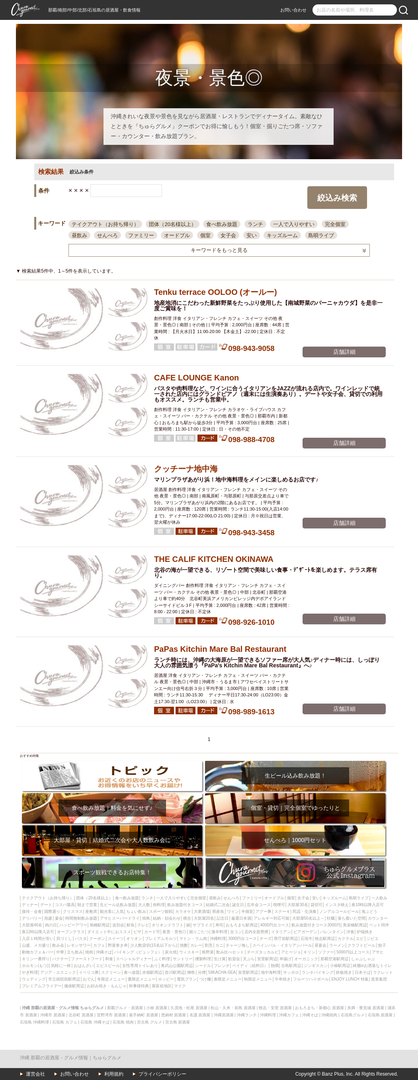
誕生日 (238, 905)
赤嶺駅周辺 (152, 972)
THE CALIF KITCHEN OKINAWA (213, 559)
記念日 (223, 918)
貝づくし (64, 938)
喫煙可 (279, 905)
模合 (187, 918)
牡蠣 (331, 918)
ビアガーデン (305, 932)
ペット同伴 (379, 925)
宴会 (59, 918)
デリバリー (32, 918)
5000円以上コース (352, 952)
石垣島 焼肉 (123, 1022)
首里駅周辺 (248, 972)
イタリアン (281, 932)
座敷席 (91, 911)
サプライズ (203, 925)
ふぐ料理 (162, 959)
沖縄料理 (218, 938)
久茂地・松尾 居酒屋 (188, 1008)
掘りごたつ (199, 932)
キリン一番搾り (36, 959)
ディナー (30, 905)
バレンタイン (332, 932)
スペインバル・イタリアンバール (282, 945)
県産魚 (218, 911)
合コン (236, 932)
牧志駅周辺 (325, 938)
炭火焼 (171, 952)
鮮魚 (131, 925)
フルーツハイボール (311, 979)
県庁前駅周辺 (286, 938)
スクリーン (111, 972)
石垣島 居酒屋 (380, 1015)
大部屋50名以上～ (308, 918)
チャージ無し (238, 945)
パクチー (60, 959)
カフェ (99, 945)
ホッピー (166, 979)
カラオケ (183, 911)
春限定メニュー (228, 979)
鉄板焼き (344, 972)
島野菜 (208, 952)
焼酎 (184, 945)
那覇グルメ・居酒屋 (125, 1008)
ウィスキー (189, 952)
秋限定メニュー (258, 979)
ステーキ (282, 911)
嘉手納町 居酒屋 (143, 1015)
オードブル (177, 235)
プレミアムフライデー (42, 986)
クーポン (97, 938)
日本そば (363, 972)
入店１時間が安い (38, 938)
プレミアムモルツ (161, 938)
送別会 (118, 925)
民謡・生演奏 (304, 911)
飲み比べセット (230, 952)
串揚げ (285, 959)
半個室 (247, 911)
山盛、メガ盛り (36, 945)
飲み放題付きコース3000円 (315, 925)
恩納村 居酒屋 (173, 1015)
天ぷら (249, 959)
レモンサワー (79, 945)
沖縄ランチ (247, 1015)
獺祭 (191, 972)
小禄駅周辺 (340, 965)
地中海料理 (271, 972)
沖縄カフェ (289, 1015)
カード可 (152, 932)
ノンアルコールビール (339, 911)
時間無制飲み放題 (81, 918)
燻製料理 (203, 959)
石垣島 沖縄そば (94, 1022)
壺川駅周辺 (175, 972)
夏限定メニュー (142, 979)
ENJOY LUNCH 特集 (349, 979)
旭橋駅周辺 (99, 925)
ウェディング (34, 979)
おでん (89, 979)
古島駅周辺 (291, 965)
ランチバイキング (318, 972)
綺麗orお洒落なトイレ (372, 965)
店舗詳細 (344, 352)
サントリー (183, 959)
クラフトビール (361, 945)
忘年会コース (259, 905)
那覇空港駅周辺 (334, 959)
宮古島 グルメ (149, 1022)
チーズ (266, 938)
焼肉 (89, 952)
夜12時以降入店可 (38, 932)
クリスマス (73, 911)
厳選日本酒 (241, 918)
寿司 (219, 925)
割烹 (209, 945)
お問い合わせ (293, 10)
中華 (60, 952)
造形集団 (379, 979)
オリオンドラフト (168, 925)
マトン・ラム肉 (193, 938)
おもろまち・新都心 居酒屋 (319, 1008)
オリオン (134, 938)
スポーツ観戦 (161, 911)
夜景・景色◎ (174, 932)
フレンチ (222, 965)
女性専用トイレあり (140, 965)
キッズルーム (282, 235)
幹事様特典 (139, 986)
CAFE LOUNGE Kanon (196, 377)
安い (251, 235)
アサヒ (378, 952)
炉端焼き (365, 932)
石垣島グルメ (353, 1015)
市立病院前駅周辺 (64, 979)
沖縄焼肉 (329, 1015)
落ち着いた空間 (351, 918)
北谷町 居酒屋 (81, 1015)
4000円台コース (274, 925)
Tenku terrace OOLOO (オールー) (215, 292)
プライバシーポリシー (162, 1074)
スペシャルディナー (134, 959)
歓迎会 (234, 959)
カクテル (346, 938)
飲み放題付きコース (185, 905)
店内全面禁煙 (256, 932)
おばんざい (84, 965)
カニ (219, 945)
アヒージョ (291, 952)
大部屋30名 (297, 905)
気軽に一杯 (61, 965)
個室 (205, 235)
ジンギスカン (316, 965)
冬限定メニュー (111, 979)
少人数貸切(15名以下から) (153, 945)
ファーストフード (87, 959)
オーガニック (306, 959)
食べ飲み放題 (221, 224)
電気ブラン (187, 979)
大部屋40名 (32, 925)
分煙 (202, 972)
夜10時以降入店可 (368, 905)
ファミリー (141, 235)
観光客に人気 (112, 911)
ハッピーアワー (73, 925)
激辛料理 (219, 932)
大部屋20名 (204, 918)
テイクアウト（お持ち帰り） (105, 224)
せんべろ (107, 235)
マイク (180, 986)
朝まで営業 (87, 905)
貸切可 (316, 905)
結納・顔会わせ (167, 918)
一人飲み (379, 898)
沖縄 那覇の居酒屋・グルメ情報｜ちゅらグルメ (70, 1058)
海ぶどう (369, 911)
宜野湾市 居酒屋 (111, 1015)
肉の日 (51, 925)
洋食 (350, 932)
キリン (309, 952)
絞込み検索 (337, 197)
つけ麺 (205, 979)
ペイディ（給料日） (250, 965)
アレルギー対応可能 (271, 918)
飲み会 (58, 945)
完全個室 (335, 224)
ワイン (233, 911)
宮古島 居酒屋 (177, 1022)
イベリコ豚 (89, 972)
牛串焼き (283, 979)
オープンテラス (71, 932)
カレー (196, 945)
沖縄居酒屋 (224, 1015)
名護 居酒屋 (200, 1015)
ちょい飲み (136, 911)
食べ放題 (132, 972)
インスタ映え (337, 905)
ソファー (326, 952)
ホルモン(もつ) (35, 965)
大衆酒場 (202, 911)
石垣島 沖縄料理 (34, 1022)
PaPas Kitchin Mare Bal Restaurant (220, 649)
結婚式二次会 (218, 905)
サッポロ (291, 972)
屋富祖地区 (162, 986)
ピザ (137, 932)
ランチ (255, 224)
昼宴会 (320, 945)
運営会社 (35, 1074)
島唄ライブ (321, 235)
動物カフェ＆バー (38, 952)
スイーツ (116, 938)
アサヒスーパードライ (120, 918)
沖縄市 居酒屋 (52, 1015)
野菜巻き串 (118, 945)
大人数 (144, 905)
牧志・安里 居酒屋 (275, 1008)
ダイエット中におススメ (109, 932)
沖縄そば (104, 952)
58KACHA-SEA (222, 972)
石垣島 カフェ (64, 1022)
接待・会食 (32, 911)
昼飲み (79, 235)
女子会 (228, 235)
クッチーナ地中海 (186, 468)
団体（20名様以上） (172, 224)
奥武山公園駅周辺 (177, 965)
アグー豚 (264, 911)
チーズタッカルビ (263, 952)
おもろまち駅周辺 (242, 925)
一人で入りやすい (293, 224)
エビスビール (108, 965)
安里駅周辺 (267, 959)
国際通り (52, 911)
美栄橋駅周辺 (355, 925)
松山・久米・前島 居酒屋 (233, 1008)
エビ (360, 938)
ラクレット (383, 972)
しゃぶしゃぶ (363, 959)
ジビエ (373, 938)
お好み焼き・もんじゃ (107, 986)
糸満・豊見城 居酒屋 (365, 1008)
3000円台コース (242, 938)
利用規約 (113, 1074)
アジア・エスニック (58, 972)
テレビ (143, 925)
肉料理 (159, 905)
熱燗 (275, 965)
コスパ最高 (65, 905)
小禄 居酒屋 (156, 1008)
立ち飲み (75, 952)
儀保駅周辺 (74, 986)
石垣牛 (307, 938)
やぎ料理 (30, 972)
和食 (109, 959)
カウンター (378, 918)
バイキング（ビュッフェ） (138, 952)
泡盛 (48, 918)
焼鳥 (146, 918)
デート (46, 905)
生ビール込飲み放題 (118, 905)
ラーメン (337, 945)
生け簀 (220, 959)
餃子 (382, 945)
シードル (203, 965)
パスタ (81, 938)
